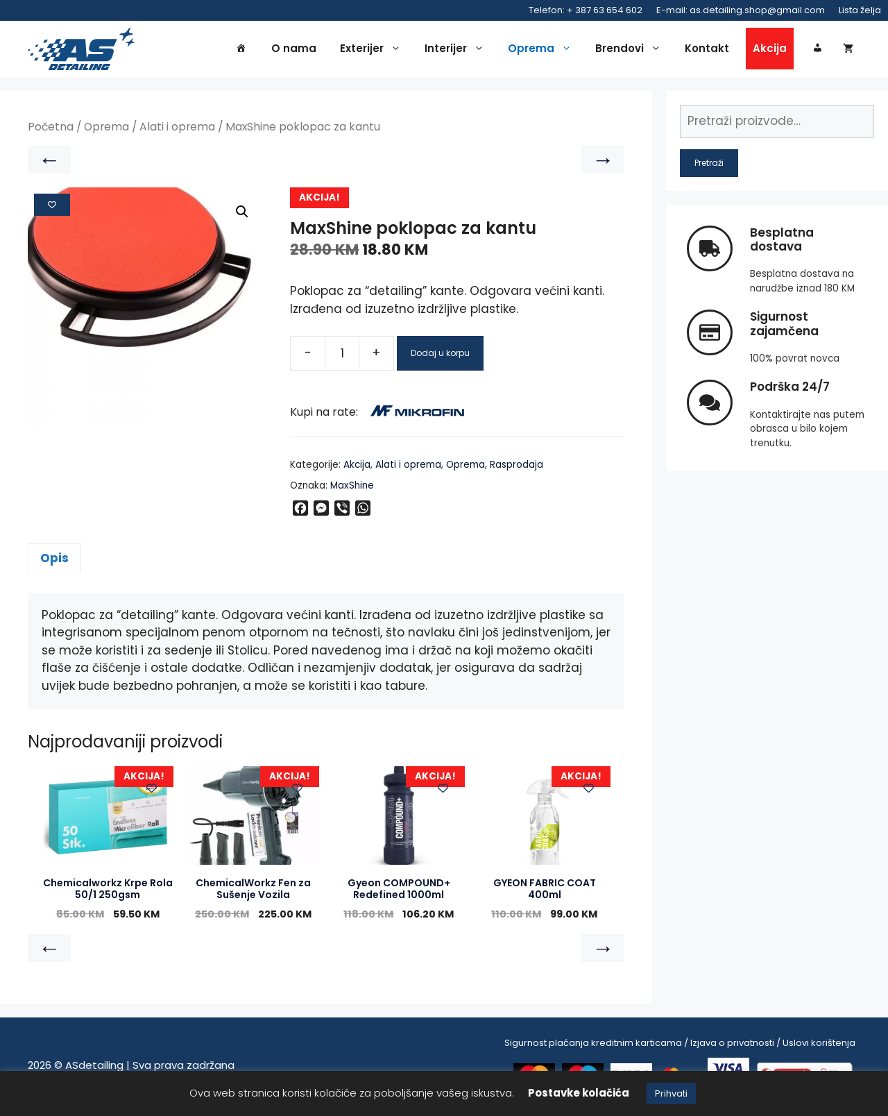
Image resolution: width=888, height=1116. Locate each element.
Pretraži (709, 165)
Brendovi (631, 50)
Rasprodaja (516, 466)
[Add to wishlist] (52, 207)
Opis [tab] (54, 560)
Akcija (770, 49)
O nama (293, 49)
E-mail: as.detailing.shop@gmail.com (740, 10)
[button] (242, 214)
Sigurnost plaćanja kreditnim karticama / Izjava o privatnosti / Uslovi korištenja (679, 1045)
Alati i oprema (177, 129)
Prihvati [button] (671, 1093)
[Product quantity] (342, 355)
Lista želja (860, 10)
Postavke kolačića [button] (578, 1092)
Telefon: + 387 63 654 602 (585, 10)
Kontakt (707, 49)
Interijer (458, 50)
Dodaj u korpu (440, 355)
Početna (51, 129)
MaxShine (352, 488)
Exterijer (374, 50)
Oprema (543, 50)
